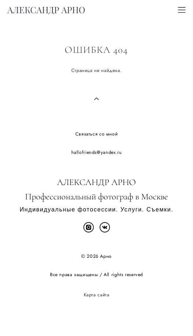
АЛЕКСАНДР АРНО (46, 10)
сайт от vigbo (96, 319)
